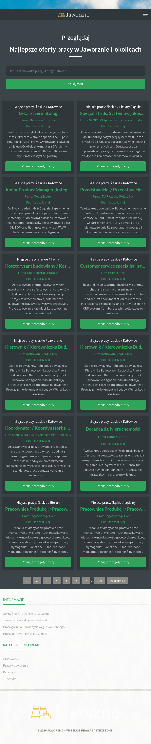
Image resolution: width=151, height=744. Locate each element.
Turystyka (9, 679)
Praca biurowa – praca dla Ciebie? (25, 633)
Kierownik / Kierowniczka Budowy (40, 347)
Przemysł (9, 672)
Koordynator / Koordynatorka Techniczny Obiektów (57, 428)
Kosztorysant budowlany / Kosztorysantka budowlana (59, 265)
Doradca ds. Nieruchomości (113, 428)
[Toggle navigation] (145, 14)
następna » (117, 580)
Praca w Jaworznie (15, 665)
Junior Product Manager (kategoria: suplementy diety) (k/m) (65, 189)
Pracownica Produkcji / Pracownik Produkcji (49, 509)
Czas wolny (10, 659)
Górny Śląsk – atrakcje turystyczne (26, 613)
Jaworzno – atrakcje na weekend (25, 620)
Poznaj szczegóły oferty (38, 166)
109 (99, 580)
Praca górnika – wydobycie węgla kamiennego (34, 627)
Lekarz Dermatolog (38, 113)
